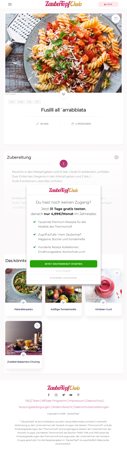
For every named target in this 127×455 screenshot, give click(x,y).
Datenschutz (94, 400)
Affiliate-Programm (54, 400)
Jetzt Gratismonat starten (63, 264)
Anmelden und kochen (63, 277)
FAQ (28, 400)
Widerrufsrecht (62, 407)
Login (108, 4)
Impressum (76, 400)
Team (36, 400)
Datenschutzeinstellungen (91, 407)
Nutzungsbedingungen (34, 407)
